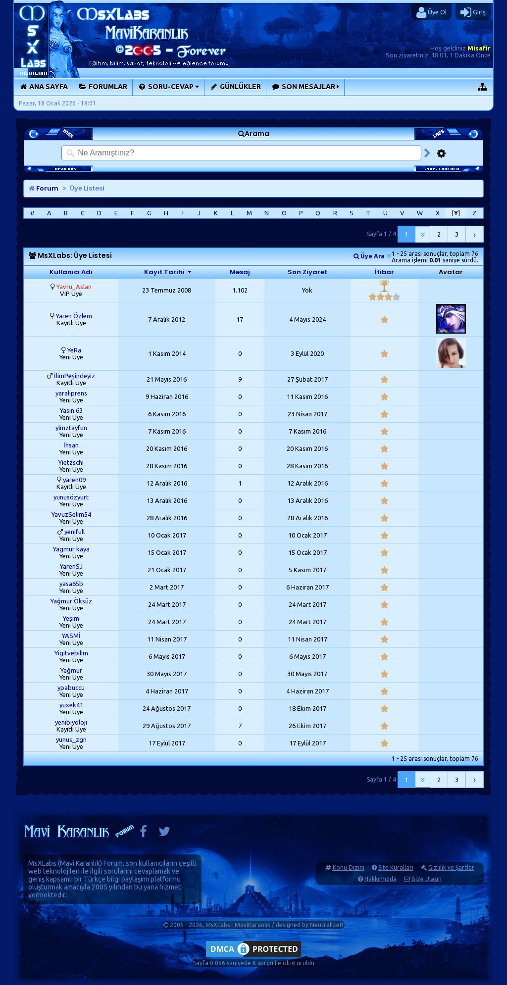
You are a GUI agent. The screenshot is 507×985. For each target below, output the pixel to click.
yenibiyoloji (71, 722)
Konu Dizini (348, 867)
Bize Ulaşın (426, 879)
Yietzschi (71, 462)
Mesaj (240, 272)
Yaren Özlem (74, 315)
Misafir (479, 48)
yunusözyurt (71, 496)
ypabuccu (71, 687)
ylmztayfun (71, 427)
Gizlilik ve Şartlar (451, 867)
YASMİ (71, 635)
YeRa (74, 349)
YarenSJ (71, 566)
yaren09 (74, 479)
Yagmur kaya (71, 548)
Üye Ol (431, 12)
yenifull (74, 531)
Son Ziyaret (307, 272)
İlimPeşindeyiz (74, 375)
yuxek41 (71, 704)
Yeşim (71, 618)
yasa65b (71, 583)
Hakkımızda (380, 879)
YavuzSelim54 (71, 514)
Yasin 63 (71, 410)
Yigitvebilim (71, 652)
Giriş (473, 12)
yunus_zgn (71, 739)
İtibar (384, 272)
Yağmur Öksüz (71, 600)
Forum (43, 188)
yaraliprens (71, 393)
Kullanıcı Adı (71, 272)
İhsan (71, 445)
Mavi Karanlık (80, 863)
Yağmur (71, 670)
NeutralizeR (327, 925)
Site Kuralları (395, 867)
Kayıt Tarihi (164, 272)
